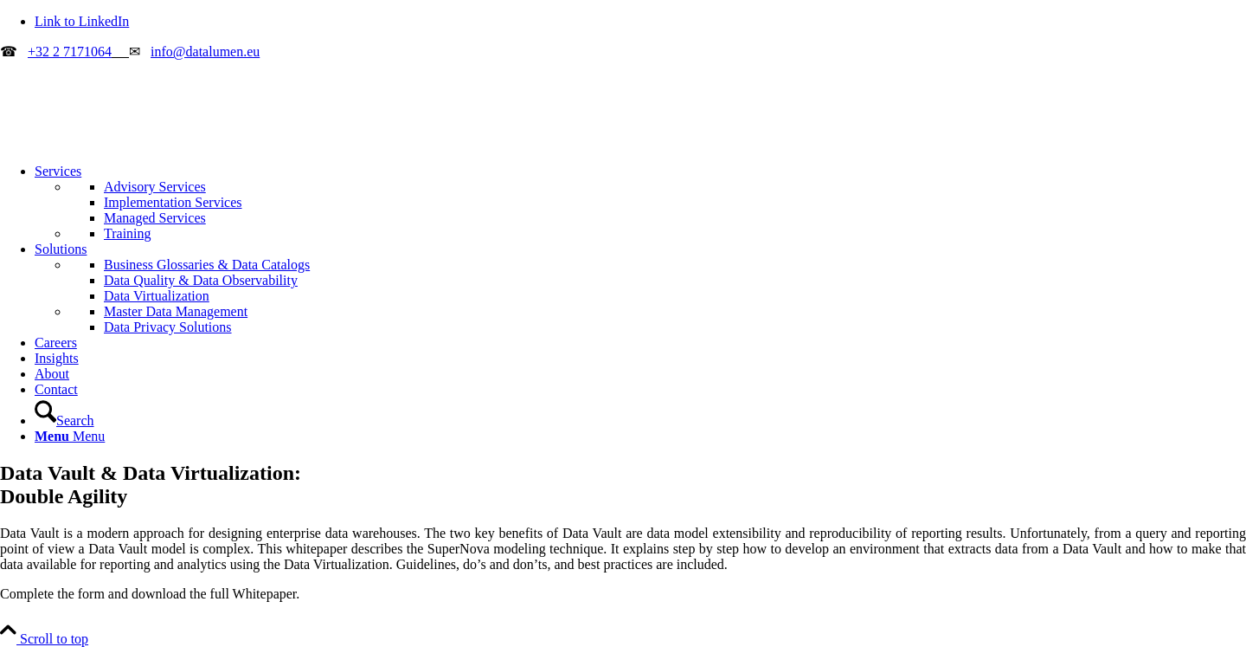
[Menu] (70, 436)
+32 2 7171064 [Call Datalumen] (70, 51)
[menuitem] (640, 203)
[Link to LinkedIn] (82, 21)
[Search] (64, 420)
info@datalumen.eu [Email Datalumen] (205, 51)
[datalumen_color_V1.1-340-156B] (130, 141)
